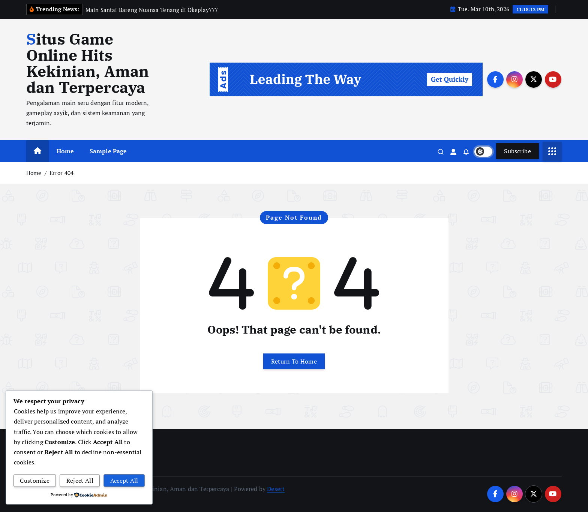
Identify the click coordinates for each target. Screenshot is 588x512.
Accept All (124, 480)
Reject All (79, 480)
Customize (35, 480)
